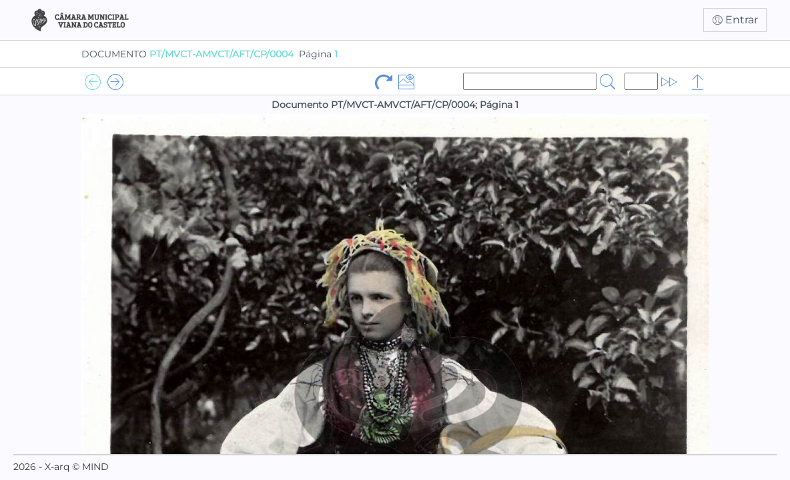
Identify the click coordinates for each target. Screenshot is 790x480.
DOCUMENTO (187, 54)
